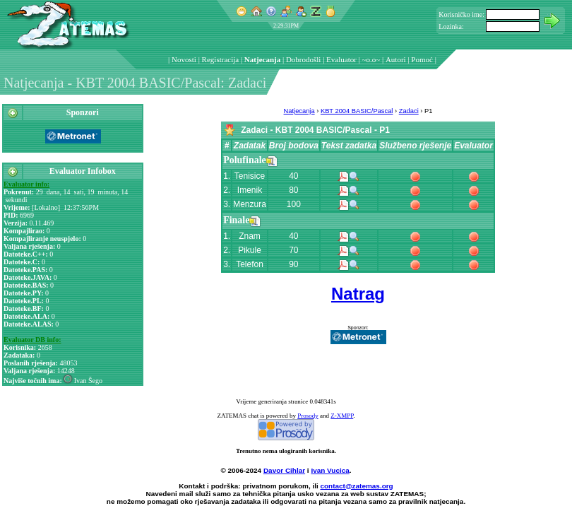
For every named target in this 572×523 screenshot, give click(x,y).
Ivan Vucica (330, 470)
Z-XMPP (341, 415)
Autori (396, 59)
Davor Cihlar (284, 470)
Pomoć (422, 59)
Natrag (358, 293)
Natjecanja (262, 59)
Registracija (220, 59)
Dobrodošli (303, 59)
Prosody (307, 415)
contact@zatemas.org (357, 486)
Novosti (184, 59)
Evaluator (341, 59)
